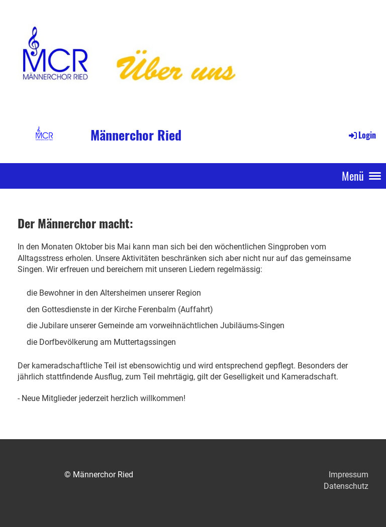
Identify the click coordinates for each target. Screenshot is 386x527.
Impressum (348, 474)
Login (361, 135)
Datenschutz (346, 486)
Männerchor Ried (135, 135)
